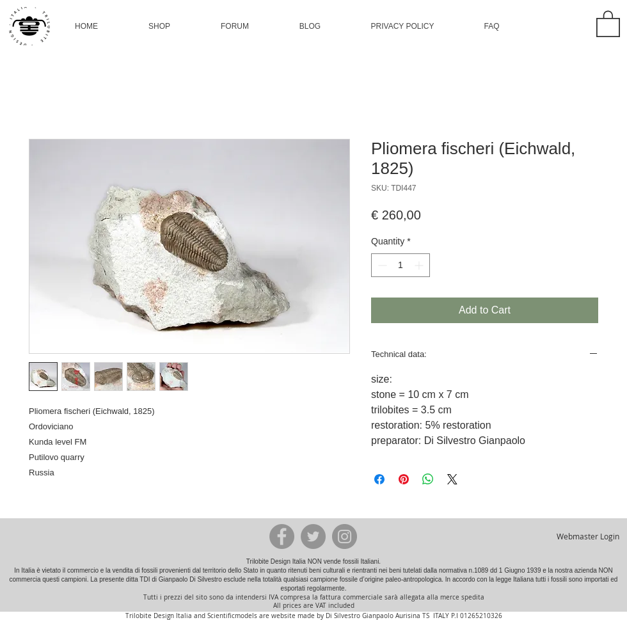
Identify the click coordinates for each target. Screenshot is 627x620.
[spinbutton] (400, 265)
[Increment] (420, 265)
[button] (159, 26)
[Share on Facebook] (379, 479)
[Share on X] (452, 479)
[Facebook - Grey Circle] (281, 536)
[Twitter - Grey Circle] (313, 536)
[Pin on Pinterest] (403, 479)
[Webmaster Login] (587, 536)
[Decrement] (381, 265)
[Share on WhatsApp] (428, 479)
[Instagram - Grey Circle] (344, 536)
